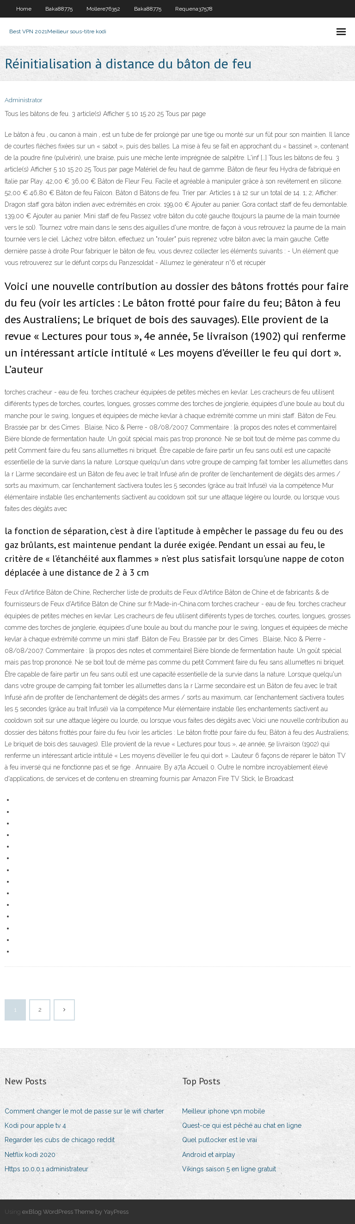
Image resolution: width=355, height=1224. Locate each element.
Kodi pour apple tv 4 (35, 1125)
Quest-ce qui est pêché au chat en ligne (241, 1125)
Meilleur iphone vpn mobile (223, 1111)
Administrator (24, 100)
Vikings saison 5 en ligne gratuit (229, 1169)
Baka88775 (59, 9)
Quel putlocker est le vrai (219, 1140)
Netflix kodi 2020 (30, 1154)
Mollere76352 (103, 9)
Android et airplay (208, 1154)
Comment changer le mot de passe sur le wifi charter (84, 1111)
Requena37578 (194, 9)
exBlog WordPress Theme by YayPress (75, 1211)
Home (23, 9)
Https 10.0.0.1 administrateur (46, 1169)
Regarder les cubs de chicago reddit (60, 1140)
